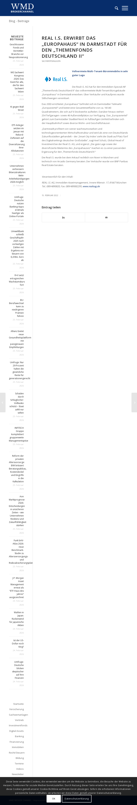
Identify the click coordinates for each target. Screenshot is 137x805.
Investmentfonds (16, 725)
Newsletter (18, 774)
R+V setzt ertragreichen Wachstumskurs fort (17, 280)
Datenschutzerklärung (77, 798)
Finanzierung (17, 741)
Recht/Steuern (16, 752)
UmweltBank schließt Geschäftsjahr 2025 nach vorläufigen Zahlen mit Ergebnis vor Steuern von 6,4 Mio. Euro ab (17, 246)
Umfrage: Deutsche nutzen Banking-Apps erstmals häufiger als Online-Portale (16, 207)
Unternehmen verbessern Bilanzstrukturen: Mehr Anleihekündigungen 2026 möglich (19, 173)
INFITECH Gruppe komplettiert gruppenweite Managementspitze (18, 434)
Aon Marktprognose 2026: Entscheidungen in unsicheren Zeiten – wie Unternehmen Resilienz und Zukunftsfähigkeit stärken (17, 511)
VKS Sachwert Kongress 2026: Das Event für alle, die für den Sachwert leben (17, 82)
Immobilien (18, 747)
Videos (20, 768)
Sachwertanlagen (51, 61)
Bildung (20, 758)
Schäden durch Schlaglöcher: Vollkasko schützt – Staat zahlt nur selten (16, 403)
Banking (19, 736)
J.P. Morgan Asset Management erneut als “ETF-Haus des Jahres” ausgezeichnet (16, 588)
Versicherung (16, 709)
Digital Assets (16, 731)
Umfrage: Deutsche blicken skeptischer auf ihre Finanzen (18, 669)
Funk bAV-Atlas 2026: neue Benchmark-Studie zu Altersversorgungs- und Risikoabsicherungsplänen (22, 551)
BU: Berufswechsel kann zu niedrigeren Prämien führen (16, 308)
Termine (19, 763)
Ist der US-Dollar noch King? (18, 643)
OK (53, 798)
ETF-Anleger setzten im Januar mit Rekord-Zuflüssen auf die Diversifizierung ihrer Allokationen (17, 138)
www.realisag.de (91, 186)
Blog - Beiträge (19, 21)
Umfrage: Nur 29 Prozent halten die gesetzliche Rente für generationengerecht (19, 370)
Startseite (18, 703)
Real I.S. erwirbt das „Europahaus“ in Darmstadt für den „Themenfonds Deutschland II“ (84, 47)
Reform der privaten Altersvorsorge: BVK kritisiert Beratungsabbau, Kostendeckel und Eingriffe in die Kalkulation (17, 468)
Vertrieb (19, 720)
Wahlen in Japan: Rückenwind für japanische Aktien (16, 619)
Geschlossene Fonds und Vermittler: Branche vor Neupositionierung (18, 51)
